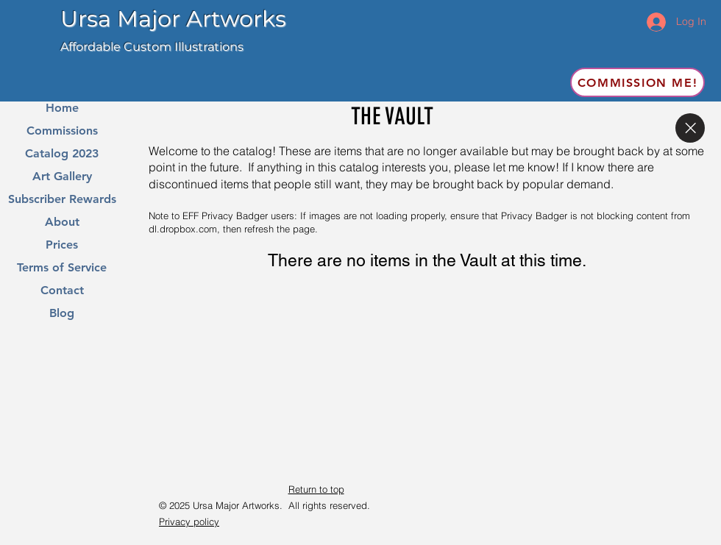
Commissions (62, 131)
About (62, 222)
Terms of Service (62, 267)
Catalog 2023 (62, 153)
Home (62, 108)
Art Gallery (62, 176)
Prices (62, 245)
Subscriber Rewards (62, 199)
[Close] (690, 128)
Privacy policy (189, 521)
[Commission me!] (637, 82)
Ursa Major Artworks (173, 18)
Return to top (316, 489)
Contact (62, 290)
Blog (61, 313)
